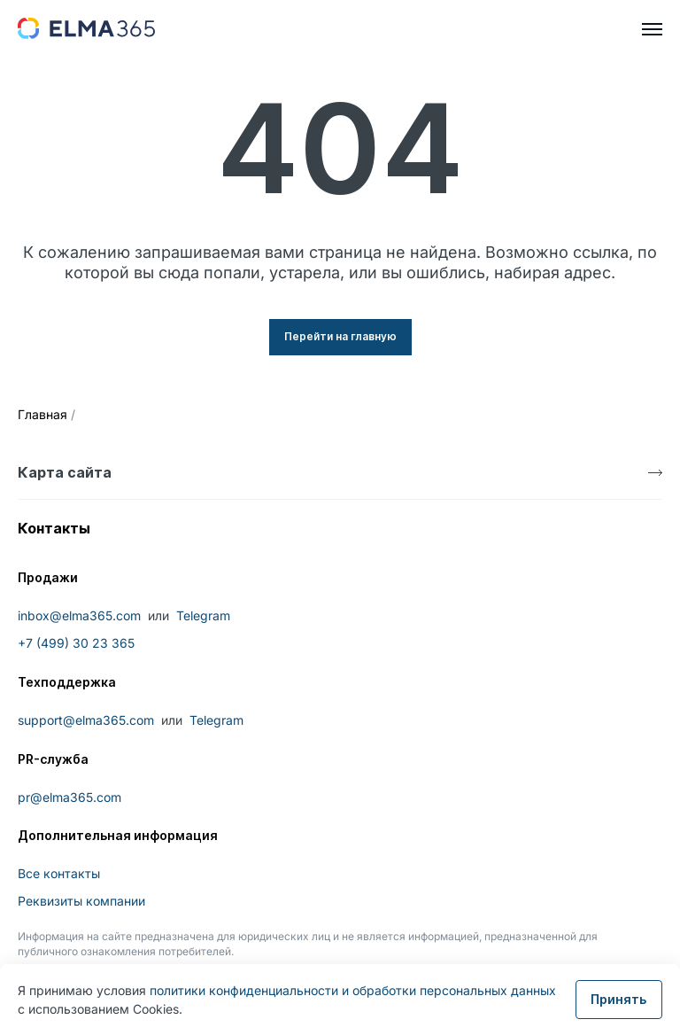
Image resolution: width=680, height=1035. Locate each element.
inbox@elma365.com (79, 615)
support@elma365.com (86, 720)
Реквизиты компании (81, 900)
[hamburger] (652, 29)
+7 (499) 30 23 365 (76, 642)
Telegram (203, 615)
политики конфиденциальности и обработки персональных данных (353, 990)
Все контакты (59, 873)
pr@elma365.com (69, 797)
